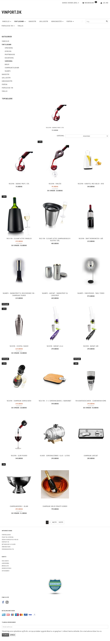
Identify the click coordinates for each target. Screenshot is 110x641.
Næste (54, 522)
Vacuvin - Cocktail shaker (19, 346)
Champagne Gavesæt (91, 456)
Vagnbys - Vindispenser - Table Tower (90, 293)
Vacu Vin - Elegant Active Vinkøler (19, 239)
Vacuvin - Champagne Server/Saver (19, 401)
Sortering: (60, 136)
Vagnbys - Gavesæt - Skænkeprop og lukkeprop (55, 294)
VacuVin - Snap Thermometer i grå (91, 239)
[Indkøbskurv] (89, 3)
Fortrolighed (6, 535)
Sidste (61, 522)
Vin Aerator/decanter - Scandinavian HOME (90, 401)
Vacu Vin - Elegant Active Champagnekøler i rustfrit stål (55, 240)
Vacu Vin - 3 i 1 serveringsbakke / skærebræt (55, 401)
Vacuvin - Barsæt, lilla (55, 346)
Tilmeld (5, 635)
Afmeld (12, 635)
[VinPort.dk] (12, 12)
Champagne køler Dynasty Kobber (55, 506)
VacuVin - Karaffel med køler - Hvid (91, 184)
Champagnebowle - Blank (19, 506)
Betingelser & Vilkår (9, 544)
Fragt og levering (7, 537)
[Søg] (107, 21)
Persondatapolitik (8, 549)
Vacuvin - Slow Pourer (19, 456)
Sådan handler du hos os (10, 539)
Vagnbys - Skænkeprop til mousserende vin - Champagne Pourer (19, 294)
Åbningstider (6, 547)
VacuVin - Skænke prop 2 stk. (55, 127)
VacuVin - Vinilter (55, 184)
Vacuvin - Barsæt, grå (90, 346)
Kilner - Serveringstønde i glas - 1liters (55, 456)
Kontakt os (5, 542)
